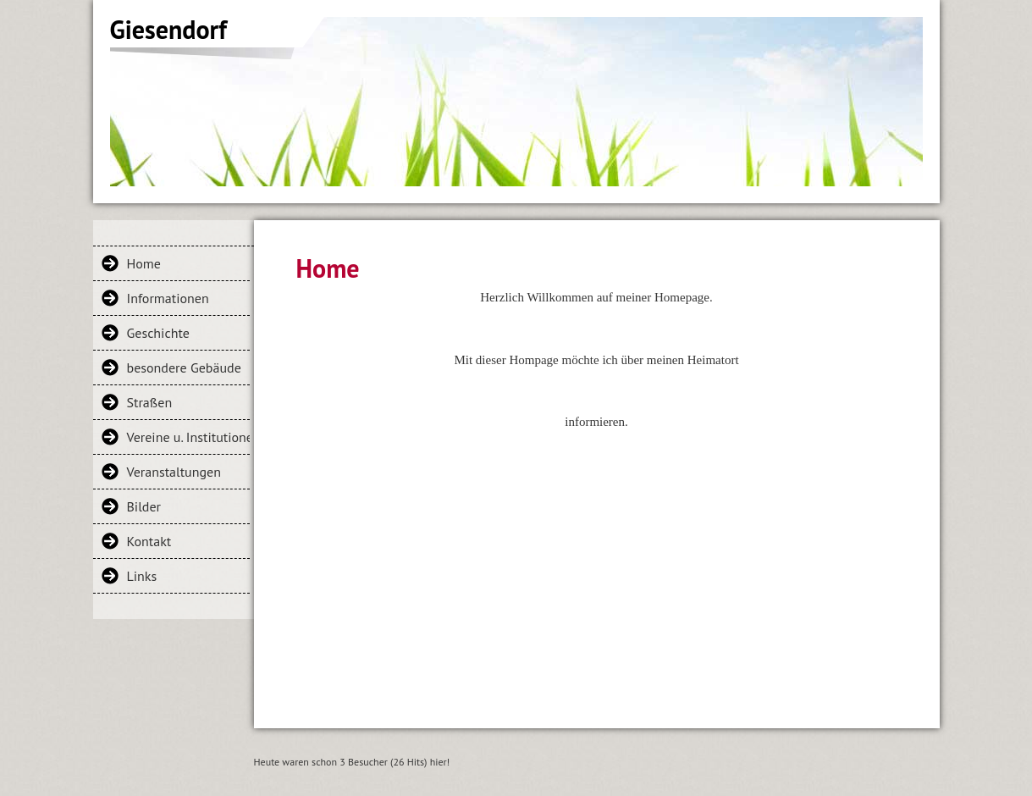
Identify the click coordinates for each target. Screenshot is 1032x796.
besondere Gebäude (184, 367)
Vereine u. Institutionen (188, 436)
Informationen (168, 298)
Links (142, 575)
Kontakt (149, 541)
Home (144, 263)
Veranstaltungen (174, 471)
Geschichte (158, 332)
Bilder (144, 506)
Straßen (150, 402)
